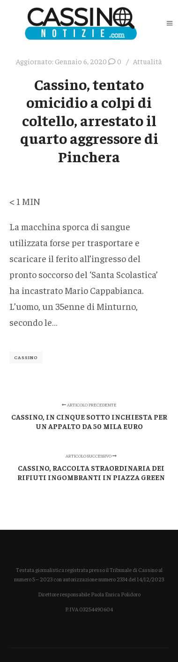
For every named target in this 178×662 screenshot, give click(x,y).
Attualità (147, 61)
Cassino (26, 357)
